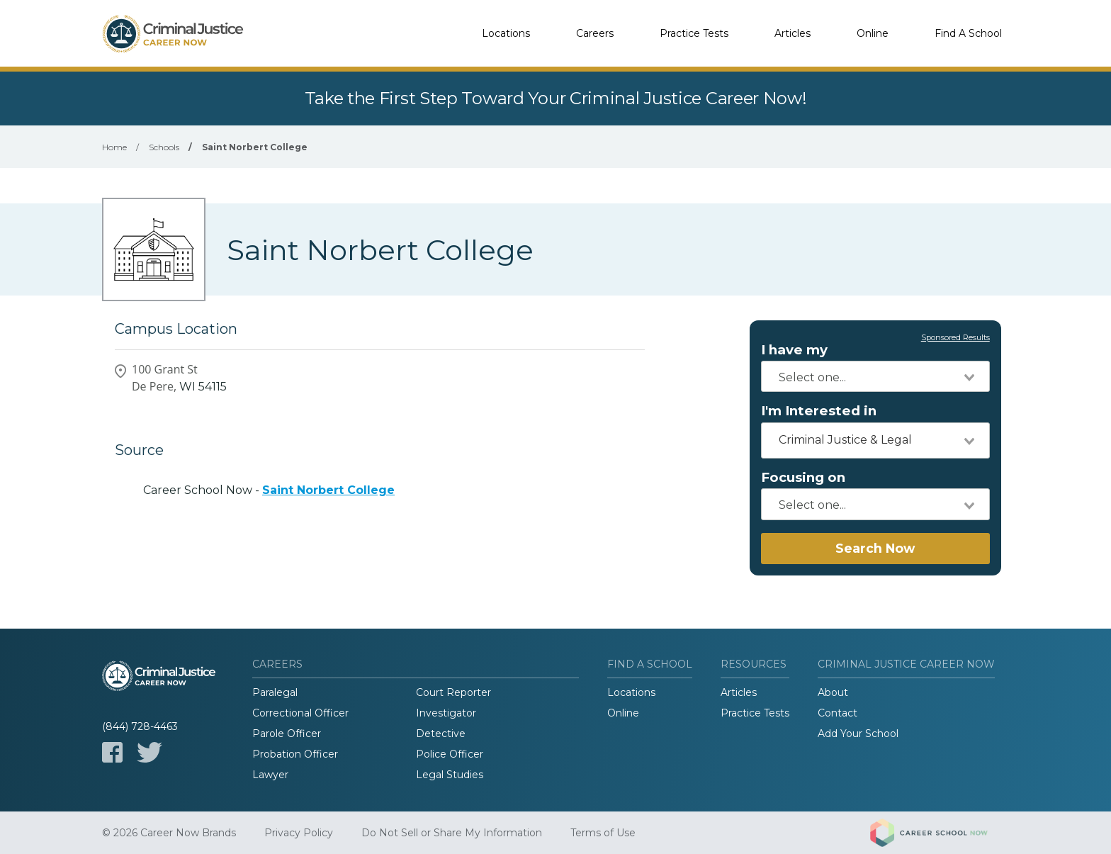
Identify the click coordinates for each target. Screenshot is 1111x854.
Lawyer (270, 774)
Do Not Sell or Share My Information (451, 832)
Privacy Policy (298, 832)
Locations (506, 33)
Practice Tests (694, 33)
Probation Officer (295, 754)
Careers (595, 33)
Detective (441, 733)
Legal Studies (449, 774)
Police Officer (449, 754)
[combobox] (875, 376)
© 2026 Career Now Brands (169, 832)
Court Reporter (453, 692)
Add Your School (858, 733)
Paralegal (275, 692)
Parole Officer (286, 733)
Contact (837, 713)
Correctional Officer (300, 713)
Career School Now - (269, 490)
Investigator (446, 713)
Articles (792, 33)
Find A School (968, 33)
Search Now (875, 548)
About (833, 692)
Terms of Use (603, 832)
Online (873, 33)
